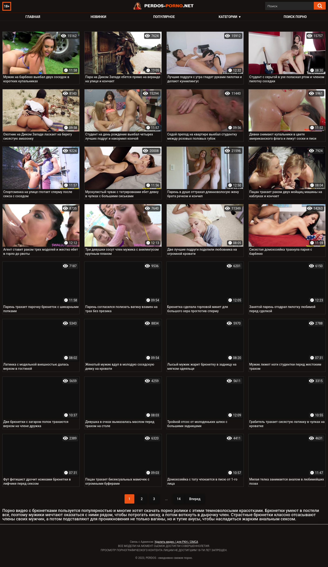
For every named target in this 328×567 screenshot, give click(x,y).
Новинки (98, 17)
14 (179, 499)
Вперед (194, 499)
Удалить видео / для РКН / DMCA (176, 541)
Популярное (164, 17)
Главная (32, 17)
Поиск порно (295, 17)
